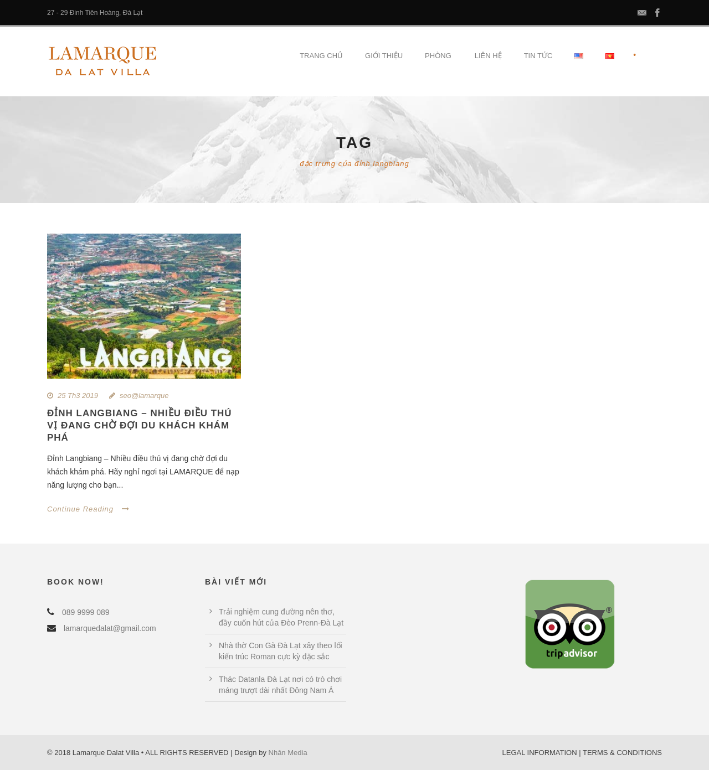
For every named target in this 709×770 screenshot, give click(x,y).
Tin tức (538, 55)
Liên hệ (488, 55)
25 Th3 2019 (78, 395)
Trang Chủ (321, 55)
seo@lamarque (144, 395)
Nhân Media (288, 752)
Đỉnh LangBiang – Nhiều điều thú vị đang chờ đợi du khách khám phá (139, 425)
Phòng (438, 55)
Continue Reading (88, 509)
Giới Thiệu (384, 55)
